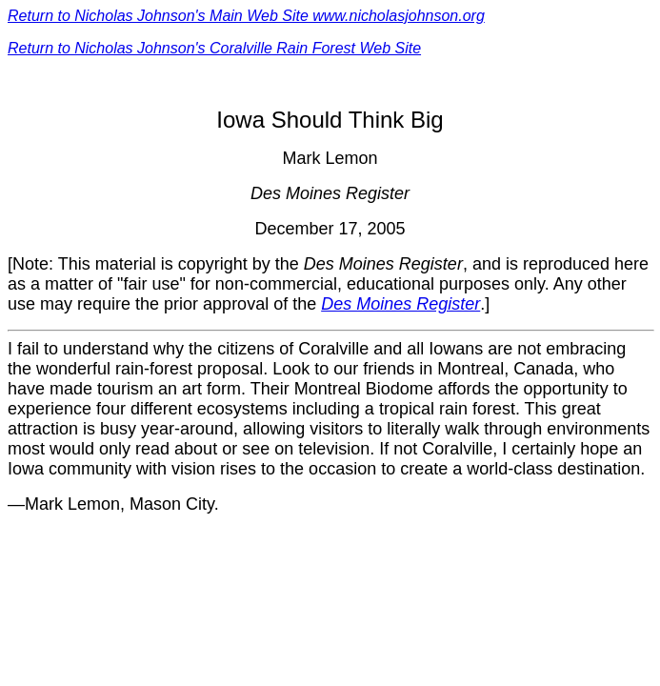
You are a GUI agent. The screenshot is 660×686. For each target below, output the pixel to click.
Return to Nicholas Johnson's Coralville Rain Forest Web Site (214, 48)
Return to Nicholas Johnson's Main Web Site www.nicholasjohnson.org (246, 16)
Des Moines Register (400, 303)
